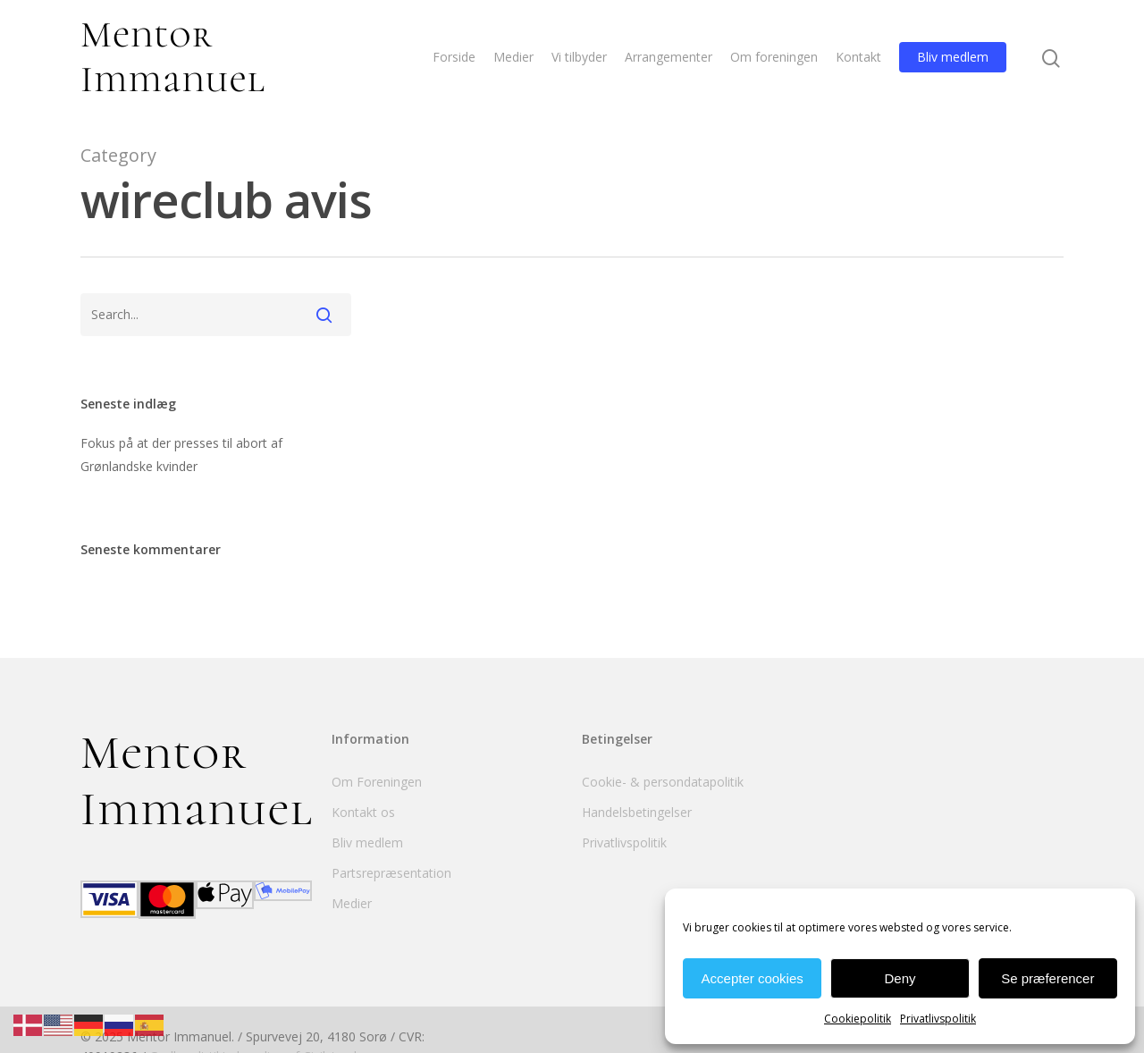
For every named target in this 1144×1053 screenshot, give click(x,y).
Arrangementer (668, 56)
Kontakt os (363, 812)
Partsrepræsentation (391, 872)
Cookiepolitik (857, 1018)
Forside (454, 56)
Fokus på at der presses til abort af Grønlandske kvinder (181, 454)
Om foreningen (774, 56)
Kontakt (858, 56)
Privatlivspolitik (938, 1018)
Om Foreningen (377, 781)
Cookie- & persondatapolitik (663, 781)
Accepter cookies (752, 978)
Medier (513, 56)
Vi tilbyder (579, 56)
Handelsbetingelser (637, 812)
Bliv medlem (952, 56)
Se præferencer (1047, 978)
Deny (899, 978)
